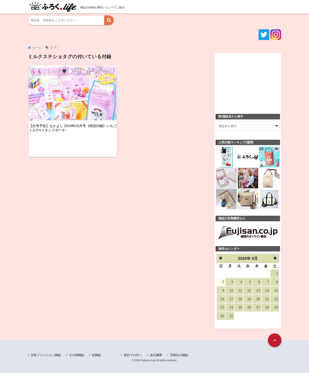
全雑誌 (96, 355)
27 (258, 307)
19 (249, 299)
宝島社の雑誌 (179, 355)
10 (231, 290)
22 (276, 299)
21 (267, 299)
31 (231, 316)
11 (240, 290)
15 (276, 290)
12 (249, 290)
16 (222, 299)
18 (240, 299)
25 (240, 307)
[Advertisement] (248, 81)
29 (276, 307)
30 (222, 316)
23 (222, 307)
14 (267, 290)
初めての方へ (133, 355)
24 (231, 307)
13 (258, 290)
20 (258, 299)
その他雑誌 (76, 355)
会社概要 (156, 355)
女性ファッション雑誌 (46, 355)
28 (267, 307)
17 (231, 299)
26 (249, 307)
